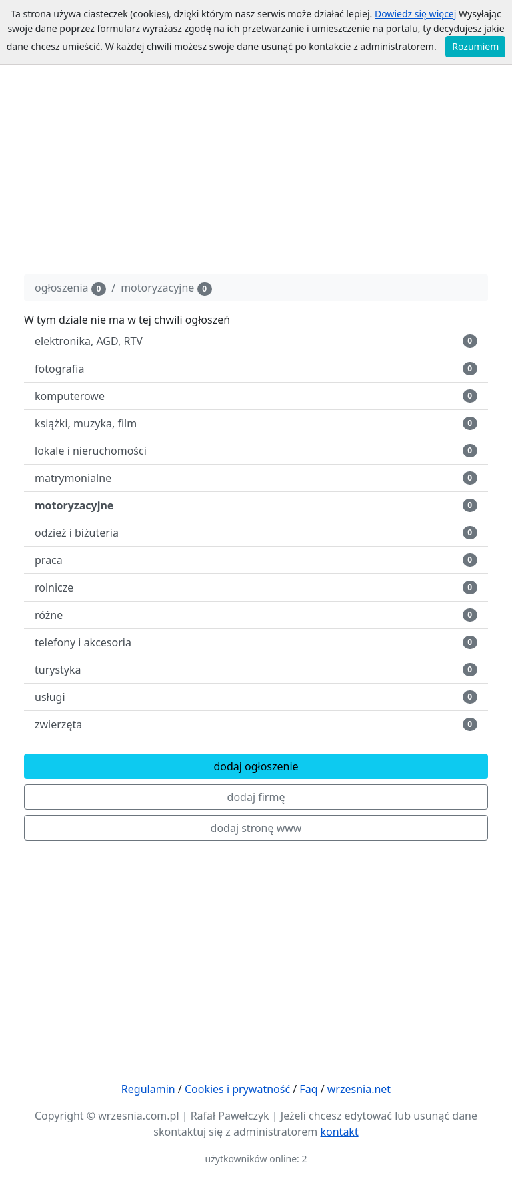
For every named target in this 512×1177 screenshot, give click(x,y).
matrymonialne (256, 478)
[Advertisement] (256, 170)
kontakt (340, 1131)
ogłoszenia (70, 288)
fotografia (256, 368)
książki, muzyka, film (256, 423)
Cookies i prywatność (237, 1089)
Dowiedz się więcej (415, 13)
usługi (256, 697)
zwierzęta (256, 724)
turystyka (256, 669)
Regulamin (148, 1089)
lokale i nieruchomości (256, 450)
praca (256, 560)
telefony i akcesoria (256, 642)
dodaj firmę (256, 797)
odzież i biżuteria (256, 532)
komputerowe (256, 396)
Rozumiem (475, 46)
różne (256, 615)
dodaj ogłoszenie (255, 766)
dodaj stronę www (256, 827)
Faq (308, 1089)
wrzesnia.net (359, 1089)
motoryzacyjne (166, 288)
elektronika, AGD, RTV (256, 341)
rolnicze (256, 587)
